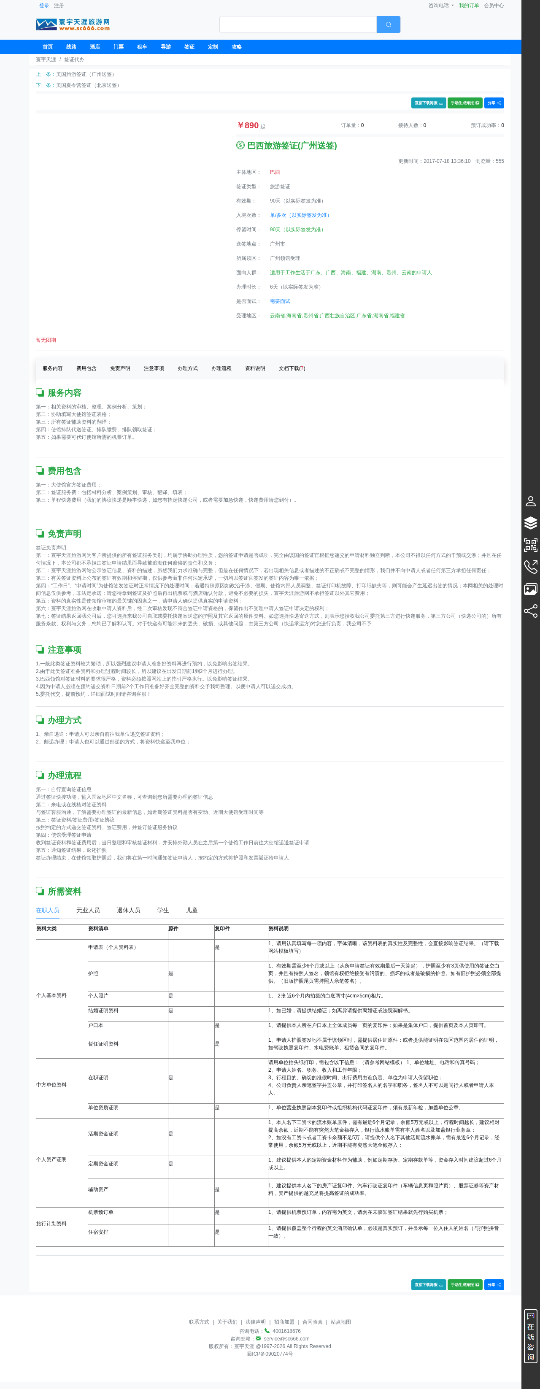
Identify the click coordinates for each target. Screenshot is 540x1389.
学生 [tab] (163, 910)
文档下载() (292, 368)
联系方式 (199, 1322)
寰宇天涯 (46, 59)
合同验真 (312, 1322)
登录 (44, 5)
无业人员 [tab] (88, 910)
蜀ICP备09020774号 (270, 1354)
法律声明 (256, 1322)
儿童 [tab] (192, 910)
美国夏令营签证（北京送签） (89, 85)
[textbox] (298, 24)
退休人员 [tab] (128, 910)
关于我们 (227, 1322)
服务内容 (53, 368)
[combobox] (310, 24)
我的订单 (469, 5)
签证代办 (74, 59)
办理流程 (221, 368)
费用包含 (86, 368)
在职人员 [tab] (47, 910)
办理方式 (188, 368)
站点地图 (341, 1322)
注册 (59, 5)
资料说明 (255, 368)
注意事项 (154, 368)
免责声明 (120, 368)
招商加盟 (284, 1322)
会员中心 (494, 5)
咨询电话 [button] (439, 5)
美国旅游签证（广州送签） (86, 74)
